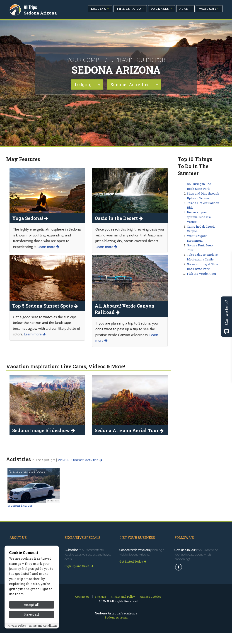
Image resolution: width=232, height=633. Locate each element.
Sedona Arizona (41, 12)
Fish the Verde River (201, 274)
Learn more (48, 247)
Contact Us (82, 596)
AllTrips (31, 6)
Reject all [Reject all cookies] (31, 627)
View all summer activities (80, 460)
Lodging (83, 84)
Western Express (20, 505)
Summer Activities (130, 84)
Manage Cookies (150, 596)
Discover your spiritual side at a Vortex (199, 217)
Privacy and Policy (123, 596)
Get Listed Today (132, 561)
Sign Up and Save (79, 566)
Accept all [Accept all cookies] (32, 618)
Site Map (100, 596)
